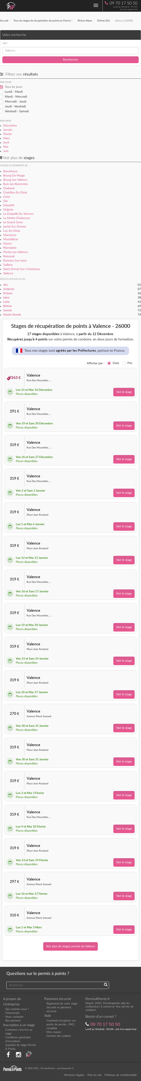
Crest (6, 196)
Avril (6, 142)
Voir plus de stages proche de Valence (70, 946)
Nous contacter (14, 1017)
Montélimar (10, 239)
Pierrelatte (9, 247)
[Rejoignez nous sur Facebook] (8, 1055)
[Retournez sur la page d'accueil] (13, 1068)
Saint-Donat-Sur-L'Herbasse (21, 269)
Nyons (7, 243)
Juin (6, 151)
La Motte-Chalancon (16, 218)
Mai (5, 146)
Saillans (8, 264)
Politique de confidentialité (121, 1075)
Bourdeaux (10, 171)
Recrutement (13, 1020)
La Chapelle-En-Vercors (18, 213)
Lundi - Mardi (14, 91)
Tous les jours (13, 86)
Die (5, 201)
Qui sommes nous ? (17, 1009)
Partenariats (12, 1013)
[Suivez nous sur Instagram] (18, 1055)
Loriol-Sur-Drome (14, 226)
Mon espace (53, 1032)
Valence (8, 273)
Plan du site (95, 1075)
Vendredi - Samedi (17, 111)
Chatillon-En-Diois (15, 192)
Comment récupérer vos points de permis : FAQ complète (61, 1024)
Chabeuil (8, 188)
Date (116, 363)
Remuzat (9, 256)
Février (7, 134)
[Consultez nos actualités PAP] (29, 1055)
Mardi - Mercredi (16, 96)
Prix (129, 363)
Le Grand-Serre (13, 222)
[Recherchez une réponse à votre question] (105, 985)
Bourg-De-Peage (14, 175)
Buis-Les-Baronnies (15, 184)
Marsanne (9, 235)
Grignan (8, 209)
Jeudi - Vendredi (15, 106)
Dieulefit (8, 205)
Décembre (10, 125)
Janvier (7, 129)
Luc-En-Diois (11, 230)
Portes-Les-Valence (15, 252)
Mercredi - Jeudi (15, 101)
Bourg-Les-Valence (15, 179)
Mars (6, 138)
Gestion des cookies (58, 1036)
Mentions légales (74, 1075)
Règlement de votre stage (62, 1003)
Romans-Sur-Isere (15, 260)
